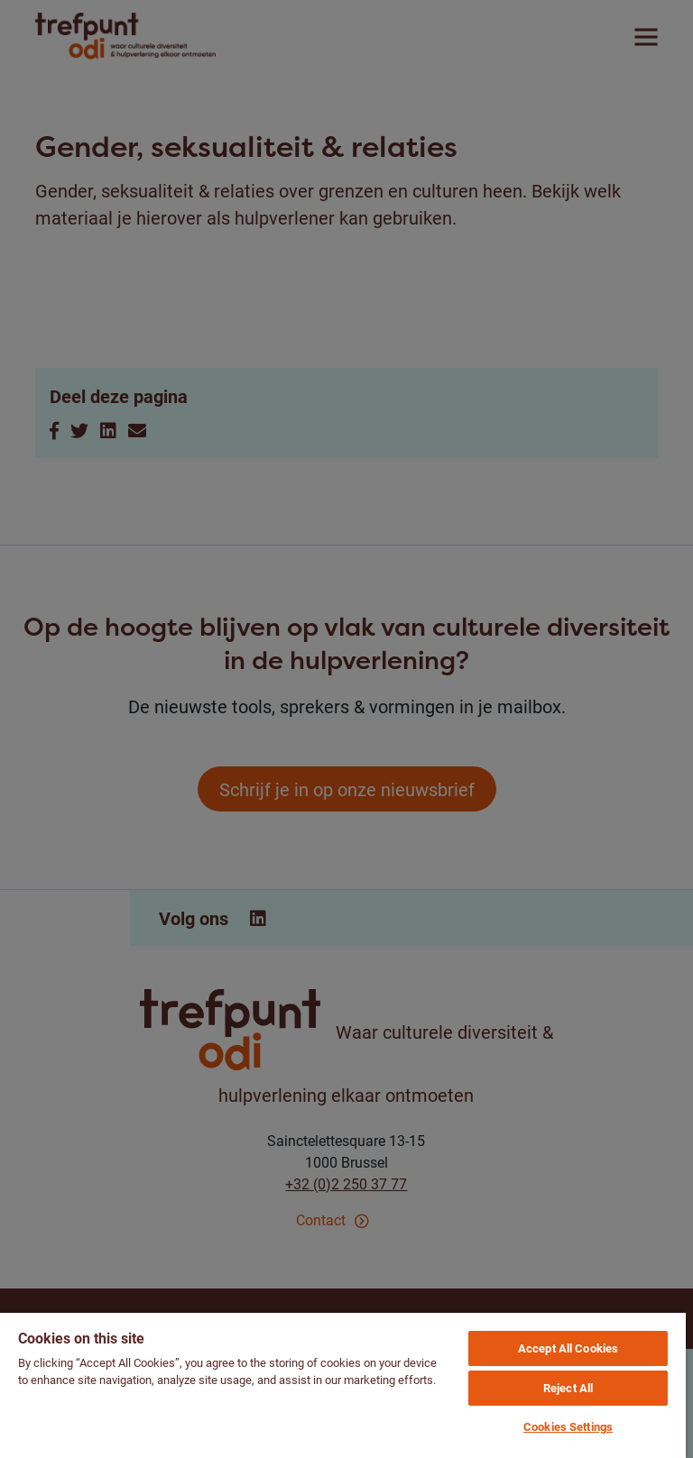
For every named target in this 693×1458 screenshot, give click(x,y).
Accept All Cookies (568, 1348)
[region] (343, 1384)
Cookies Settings (568, 1426)
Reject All (568, 1388)
